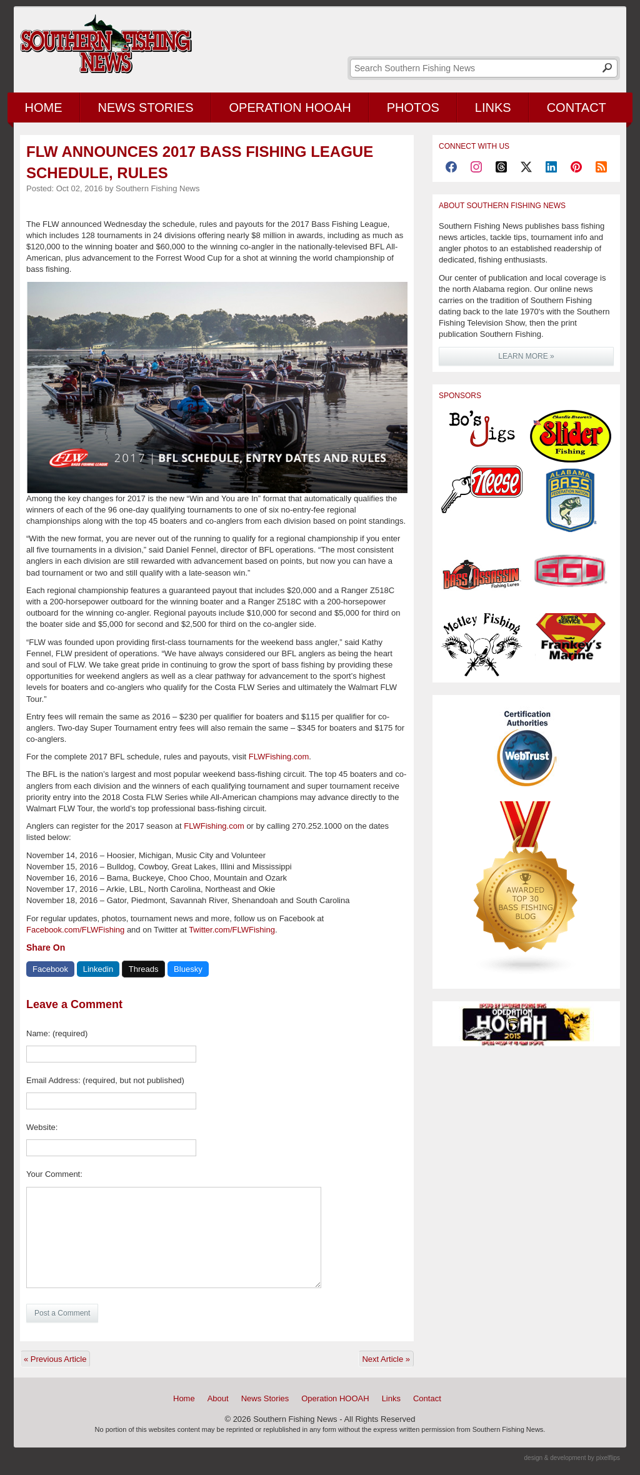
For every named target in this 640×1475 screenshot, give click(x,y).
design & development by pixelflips (572, 1457)
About (218, 1398)
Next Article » (386, 1359)
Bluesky (188, 969)
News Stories (146, 107)
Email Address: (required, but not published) (105, 1080)
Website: (42, 1127)
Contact (576, 107)
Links (493, 107)
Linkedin (98, 969)
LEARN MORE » (526, 356)
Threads (144, 969)
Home (43, 107)
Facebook (50, 969)
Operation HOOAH (290, 107)
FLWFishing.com (279, 756)
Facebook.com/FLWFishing (75, 929)
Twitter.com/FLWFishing (232, 929)
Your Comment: (54, 1174)
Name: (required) (57, 1033)
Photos (413, 107)
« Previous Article (55, 1359)
